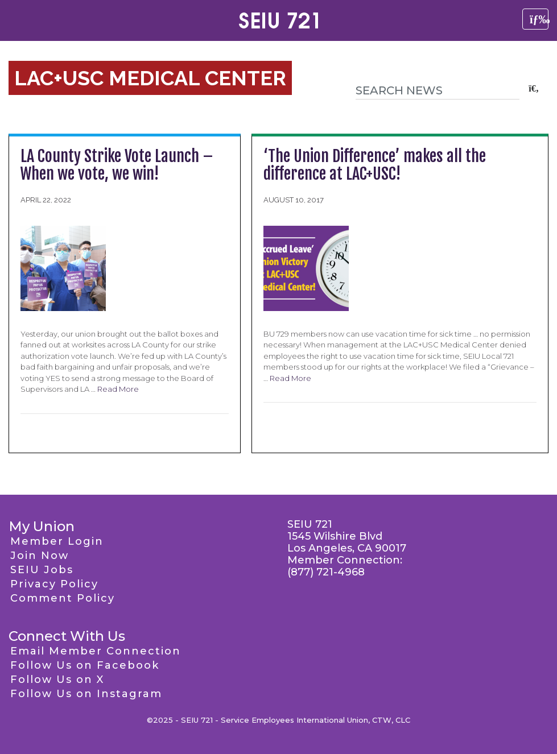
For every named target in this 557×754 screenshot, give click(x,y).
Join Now (39, 555)
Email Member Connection (95, 651)
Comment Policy (62, 598)
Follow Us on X (57, 679)
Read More (118, 388)
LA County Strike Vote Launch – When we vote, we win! (116, 165)
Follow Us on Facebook (84, 665)
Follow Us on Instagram (86, 693)
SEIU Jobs (41, 570)
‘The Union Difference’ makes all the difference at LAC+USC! (374, 165)
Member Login (57, 541)
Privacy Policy (54, 584)
